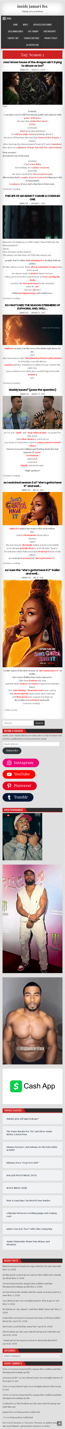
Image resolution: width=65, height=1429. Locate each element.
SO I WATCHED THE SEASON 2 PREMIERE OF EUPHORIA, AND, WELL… (32, 307)
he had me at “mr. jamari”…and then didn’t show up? (28, 1309)
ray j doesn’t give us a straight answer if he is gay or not (31, 1301)
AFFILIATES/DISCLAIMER (42, 24)
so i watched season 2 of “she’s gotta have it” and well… (32, 484)
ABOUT (25, 24)
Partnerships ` (50, 31)
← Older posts (10, 710)
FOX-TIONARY (33, 31)
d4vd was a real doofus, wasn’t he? (20, 1326)
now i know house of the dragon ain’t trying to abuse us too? (32, 64)
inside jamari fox (32, 6)
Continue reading (13, 189)
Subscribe (12, 750)
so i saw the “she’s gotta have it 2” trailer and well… (32, 571)
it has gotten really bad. (28, 1412)
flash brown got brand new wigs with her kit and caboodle (32, 1266)
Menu (9, 18)
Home (15, 24)
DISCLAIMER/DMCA (15, 31)
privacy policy (50, 38)
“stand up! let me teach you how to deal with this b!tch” (30, 1340)
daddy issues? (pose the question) (32, 390)
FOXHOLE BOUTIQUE (31, 38)
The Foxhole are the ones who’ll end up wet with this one (31, 1332)
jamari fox (24, 70)
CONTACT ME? (13, 38)
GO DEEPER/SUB (32, 44)
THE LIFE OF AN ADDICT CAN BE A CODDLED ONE (32, 197)
